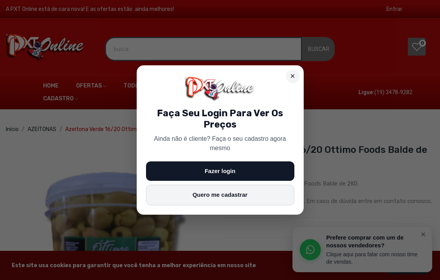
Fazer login (220, 171)
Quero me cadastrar (220, 194)
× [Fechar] (292, 76)
